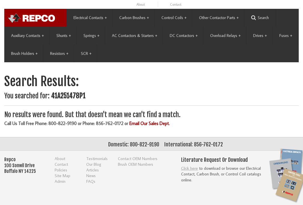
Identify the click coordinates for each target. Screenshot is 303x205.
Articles (92, 170)
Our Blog (93, 164)
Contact (175, 4)
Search (260, 18)
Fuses (285, 35)
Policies (61, 170)
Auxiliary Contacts (27, 35)
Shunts (63, 35)
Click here (189, 168)
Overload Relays (225, 35)
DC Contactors (184, 35)
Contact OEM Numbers (137, 158)
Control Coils (174, 18)
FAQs (90, 181)
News (91, 175)
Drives (260, 35)
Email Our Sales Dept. (149, 123)
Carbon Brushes (134, 18)
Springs (91, 35)
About (140, 4)
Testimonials (97, 158)
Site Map (62, 175)
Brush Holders (24, 53)
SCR (86, 53)
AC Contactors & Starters (134, 35)
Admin (60, 181)
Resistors (59, 53)
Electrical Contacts (90, 18)
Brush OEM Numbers (135, 164)
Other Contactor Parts (219, 18)
